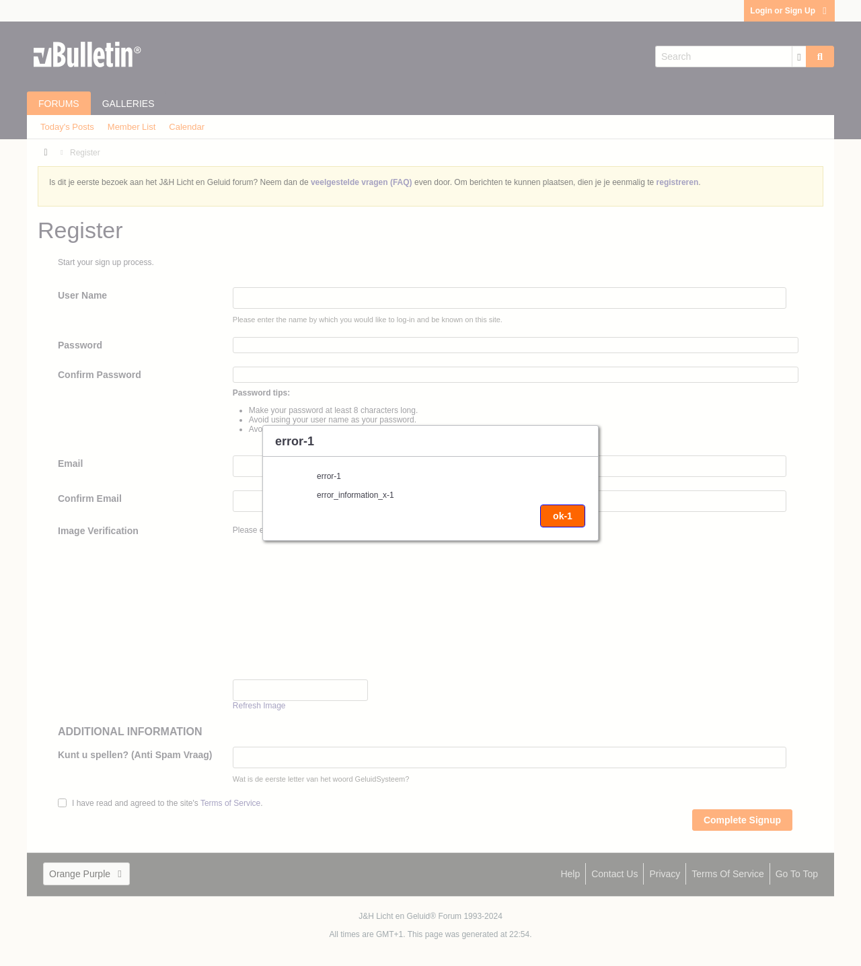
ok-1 (562, 516)
